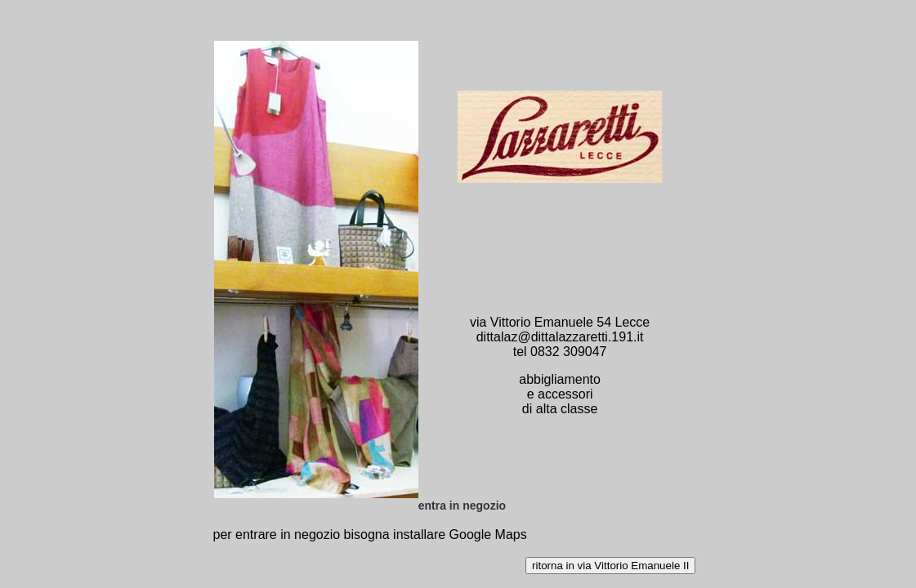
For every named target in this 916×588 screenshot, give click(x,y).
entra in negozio (462, 505)
